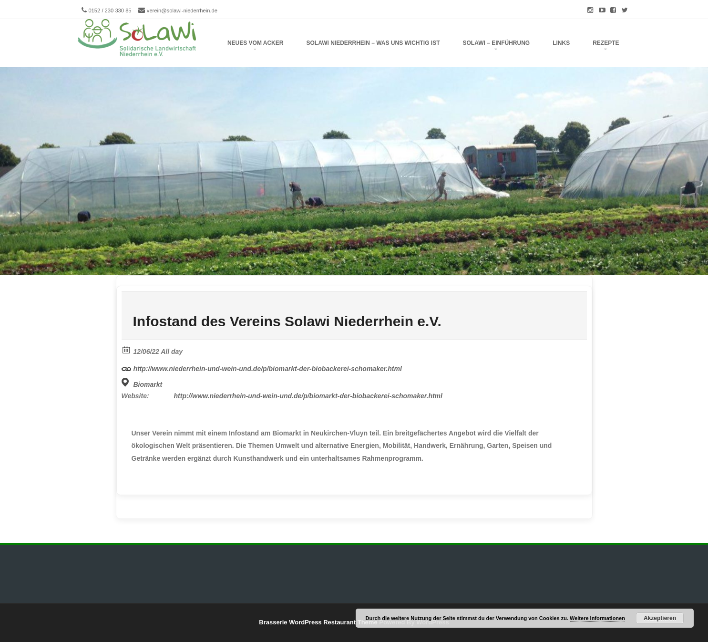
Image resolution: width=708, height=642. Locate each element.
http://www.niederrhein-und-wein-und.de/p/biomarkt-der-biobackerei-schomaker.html (262, 367)
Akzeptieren (660, 618)
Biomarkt (147, 384)
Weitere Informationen (597, 618)
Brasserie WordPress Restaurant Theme (318, 622)
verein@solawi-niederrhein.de (182, 10)
